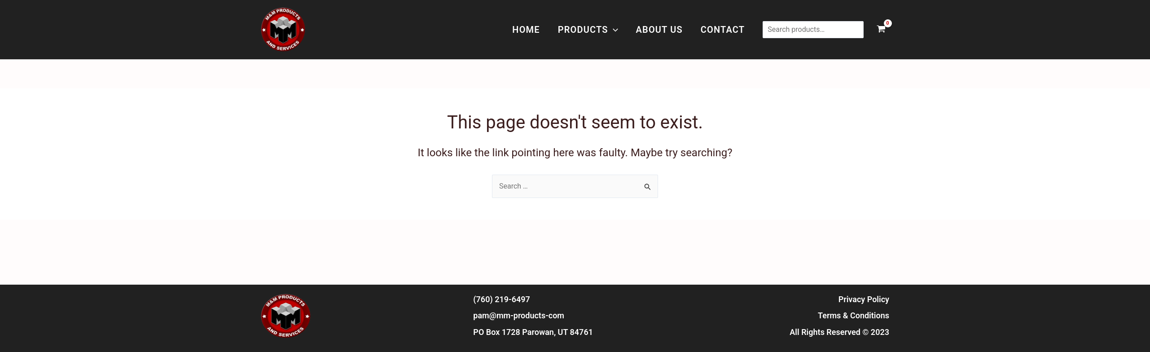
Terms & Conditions (853, 315)
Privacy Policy (863, 299)
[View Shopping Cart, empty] (881, 30)
